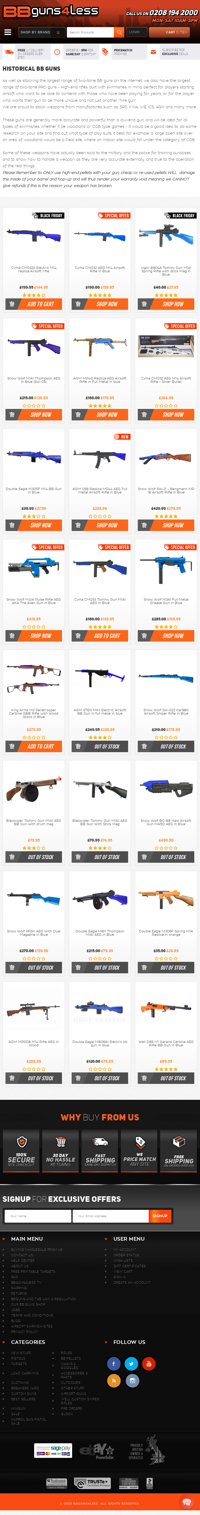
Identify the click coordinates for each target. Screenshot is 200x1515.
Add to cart (40, 304)
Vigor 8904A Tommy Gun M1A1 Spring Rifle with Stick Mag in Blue (166, 271)
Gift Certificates (130, 1266)
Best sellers (23, 1399)
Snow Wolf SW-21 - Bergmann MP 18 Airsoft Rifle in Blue (166, 490)
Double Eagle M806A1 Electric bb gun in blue (99, 1043)
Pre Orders (71, 1408)
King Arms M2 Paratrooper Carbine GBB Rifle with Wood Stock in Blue (33, 714)
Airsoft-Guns (73, 1394)
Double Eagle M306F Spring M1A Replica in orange (166, 933)
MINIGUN (18, 1408)
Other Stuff (72, 1388)
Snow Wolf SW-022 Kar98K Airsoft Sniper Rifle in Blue (166, 712)
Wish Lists (123, 1261)
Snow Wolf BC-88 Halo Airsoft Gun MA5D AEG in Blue (166, 822)
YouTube (148, 1363)
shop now (106, 304)
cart (168, 32)
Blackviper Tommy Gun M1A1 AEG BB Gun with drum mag (33, 822)
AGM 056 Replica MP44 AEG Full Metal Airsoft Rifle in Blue (100, 490)
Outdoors (70, 1383)
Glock (67, 1414)
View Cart (123, 1271)
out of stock (106, 746)
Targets (19, 1364)
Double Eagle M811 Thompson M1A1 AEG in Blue (100, 933)
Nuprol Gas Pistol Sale (28, 1421)
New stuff (21, 1353)
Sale (15, 1414)
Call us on (161, 17)
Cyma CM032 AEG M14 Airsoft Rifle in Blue (100, 269)
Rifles (66, 1353)
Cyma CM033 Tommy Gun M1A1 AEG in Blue (100, 601)
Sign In (120, 1277)
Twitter (131, 1363)
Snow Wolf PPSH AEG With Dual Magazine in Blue (33, 933)
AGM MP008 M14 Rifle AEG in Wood (34, 1043)
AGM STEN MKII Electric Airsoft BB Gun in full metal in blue (100, 712)
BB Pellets (71, 1358)
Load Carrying (25, 1373)
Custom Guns (23, 1394)
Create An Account (132, 1282)
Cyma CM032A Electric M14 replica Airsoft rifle (34, 269)
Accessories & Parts (74, 1375)
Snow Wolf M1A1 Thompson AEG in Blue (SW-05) (33, 380)
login (134, 32)
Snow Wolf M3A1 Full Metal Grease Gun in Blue (166, 601)
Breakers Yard (25, 1388)
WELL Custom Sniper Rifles (80, 1401)
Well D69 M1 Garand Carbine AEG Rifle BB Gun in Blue (166, 1043)
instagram (132, 1380)
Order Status (126, 1255)
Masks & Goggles (69, 1366)
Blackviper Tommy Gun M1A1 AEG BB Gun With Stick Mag (99, 822)
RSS (113, 1380)
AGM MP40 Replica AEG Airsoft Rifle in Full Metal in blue (100, 380)
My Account (125, 1250)
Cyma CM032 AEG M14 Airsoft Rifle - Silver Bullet (166, 380)
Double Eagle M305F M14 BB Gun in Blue (34, 490)
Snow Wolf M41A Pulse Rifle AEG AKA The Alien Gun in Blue (34, 601)
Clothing (20, 1383)
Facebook (113, 1363)
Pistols (18, 1358)
